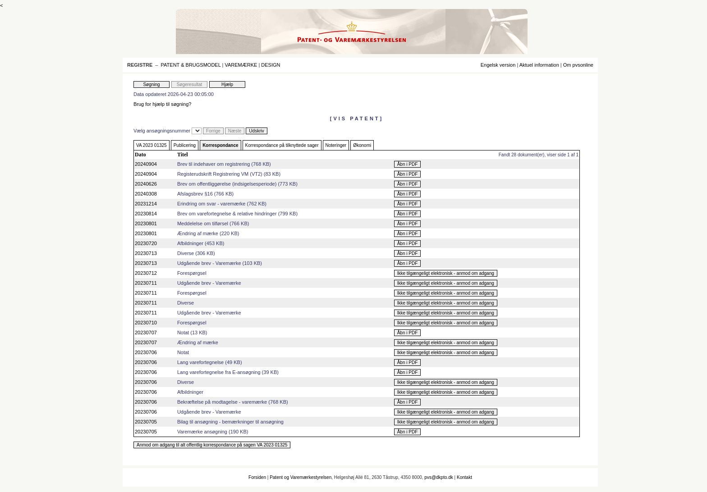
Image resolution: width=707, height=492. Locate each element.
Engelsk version (498, 65)
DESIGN (270, 65)
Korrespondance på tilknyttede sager (282, 145)
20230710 (146, 322)
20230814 (146, 213)
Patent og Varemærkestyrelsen (300, 477)
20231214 (146, 203)
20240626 (146, 184)
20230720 (146, 243)
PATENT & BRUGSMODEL (191, 65)
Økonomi (362, 145)
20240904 (146, 164)
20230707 (146, 332)
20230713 (146, 253)
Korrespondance (220, 145)
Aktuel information (539, 65)
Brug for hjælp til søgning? (162, 104)
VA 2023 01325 (151, 145)
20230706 (146, 352)
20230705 (146, 421)
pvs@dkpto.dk (438, 477)
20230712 (146, 273)
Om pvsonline (578, 65)
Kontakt (464, 477)
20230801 (146, 223)
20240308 (146, 193)
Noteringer (336, 145)
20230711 (146, 283)
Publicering (185, 145)
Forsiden (257, 477)
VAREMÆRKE (241, 65)
